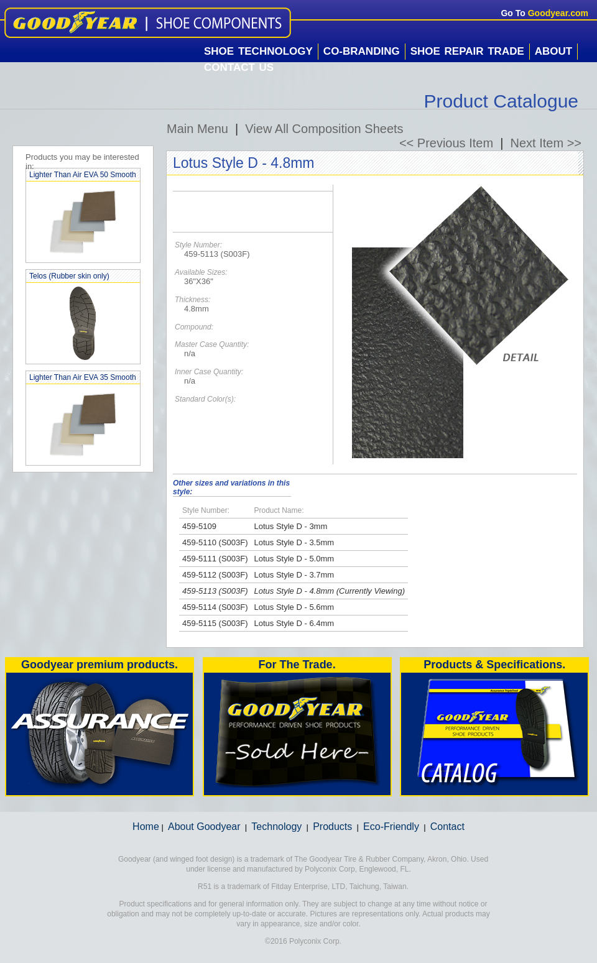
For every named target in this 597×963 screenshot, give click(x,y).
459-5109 (199, 526)
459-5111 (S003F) (215, 558)
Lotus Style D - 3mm (291, 526)
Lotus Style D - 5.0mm (294, 558)
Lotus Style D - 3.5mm (294, 542)
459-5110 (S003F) (215, 542)
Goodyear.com (558, 13)
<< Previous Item (446, 143)
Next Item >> (546, 143)
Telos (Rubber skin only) (69, 276)
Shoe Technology (258, 51)
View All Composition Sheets (324, 129)
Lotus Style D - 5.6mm (294, 607)
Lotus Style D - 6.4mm (294, 623)
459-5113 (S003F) (215, 591)
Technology (276, 826)
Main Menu (197, 129)
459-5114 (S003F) (215, 607)
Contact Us (239, 67)
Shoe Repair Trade (467, 51)
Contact (447, 826)
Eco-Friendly (391, 826)
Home (145, 826)
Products (332, 826)
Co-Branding (361, 51)
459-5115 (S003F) (215, 623)
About (553, 51)
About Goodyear (204, 826)
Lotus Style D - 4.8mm (294, 591)
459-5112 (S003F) (215, 574)
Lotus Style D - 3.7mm (294, 574)
